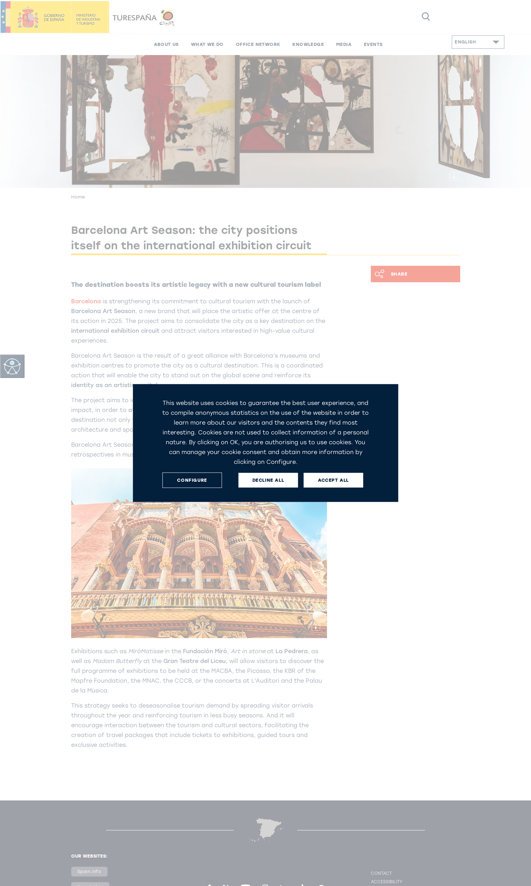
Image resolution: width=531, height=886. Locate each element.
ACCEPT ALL (333, 480)
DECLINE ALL (268, 480)
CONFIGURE (192, 480)
